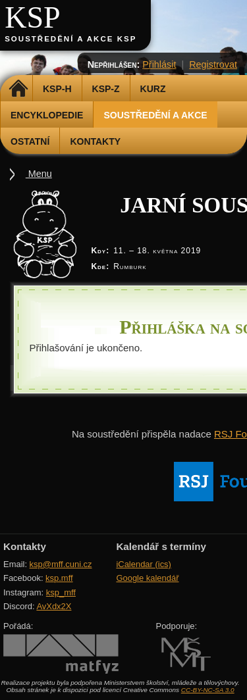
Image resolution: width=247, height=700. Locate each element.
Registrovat (213, 64)
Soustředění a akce (155, 115)
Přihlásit (159, 64)
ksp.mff (59, 578)
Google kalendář (147, 578)
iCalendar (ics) (143, 564)
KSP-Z (106, 89)
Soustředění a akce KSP (70, 39)
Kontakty (95, 141)
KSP (33, 17)
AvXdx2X (53, 606)
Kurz (153, 89)
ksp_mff (61, 592)
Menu (39, 173)
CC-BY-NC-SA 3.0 (207, 689)
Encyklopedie (47, 115)
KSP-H (57, 89)
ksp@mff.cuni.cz (61, 564)
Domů (18, 89)
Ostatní (30, 141)
